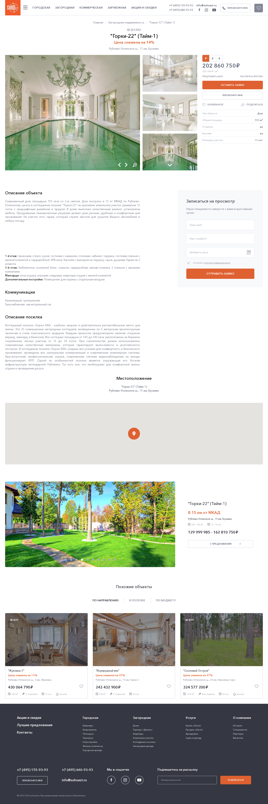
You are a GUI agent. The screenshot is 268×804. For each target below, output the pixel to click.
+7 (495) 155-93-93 (181, 5)
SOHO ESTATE (13, 7)
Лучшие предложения (34, 725)
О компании (242, 718)
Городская (41, 7)
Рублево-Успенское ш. (123, 48)
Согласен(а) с (211, 263)
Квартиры (88, 725)
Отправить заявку (220, 273)
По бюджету (166, 600)
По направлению (105, 600)
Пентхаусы (88, 733)
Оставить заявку (232, 85)
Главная (98, 22)
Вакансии (238, 737)
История (237, 725)
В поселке (137, 600)
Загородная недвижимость (126, 22)
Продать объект (194, 729)
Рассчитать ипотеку (251, 76)
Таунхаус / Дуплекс (142, 729)
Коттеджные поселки (144, 742)
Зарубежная (117, 7)
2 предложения (220, 543)
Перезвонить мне (232, 95)
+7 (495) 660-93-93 (181, 9)
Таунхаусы (88, 737)
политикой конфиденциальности (217, 263)
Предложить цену (212, 76)
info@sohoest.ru (206, 5)
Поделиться (254, 104)
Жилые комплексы (93, 746)
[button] (119, 164)
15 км (143, 48)
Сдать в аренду (193, 737)
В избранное (215, 104)
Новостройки (90, 742)
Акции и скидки (144, 7)
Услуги (191, 718)
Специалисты (240, 729)
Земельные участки (143, 737)
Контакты (24, 732)
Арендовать (192, 733)
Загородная (64, 7)
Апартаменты (90, 729)
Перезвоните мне (234, 8)
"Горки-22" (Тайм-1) (162, 22)
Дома (136, 725)
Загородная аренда (143, 746)
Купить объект (193, 725)
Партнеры (238, 733)
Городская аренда (92, 750)
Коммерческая (91, 7)
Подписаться (236, 780)
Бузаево (153, 48)
